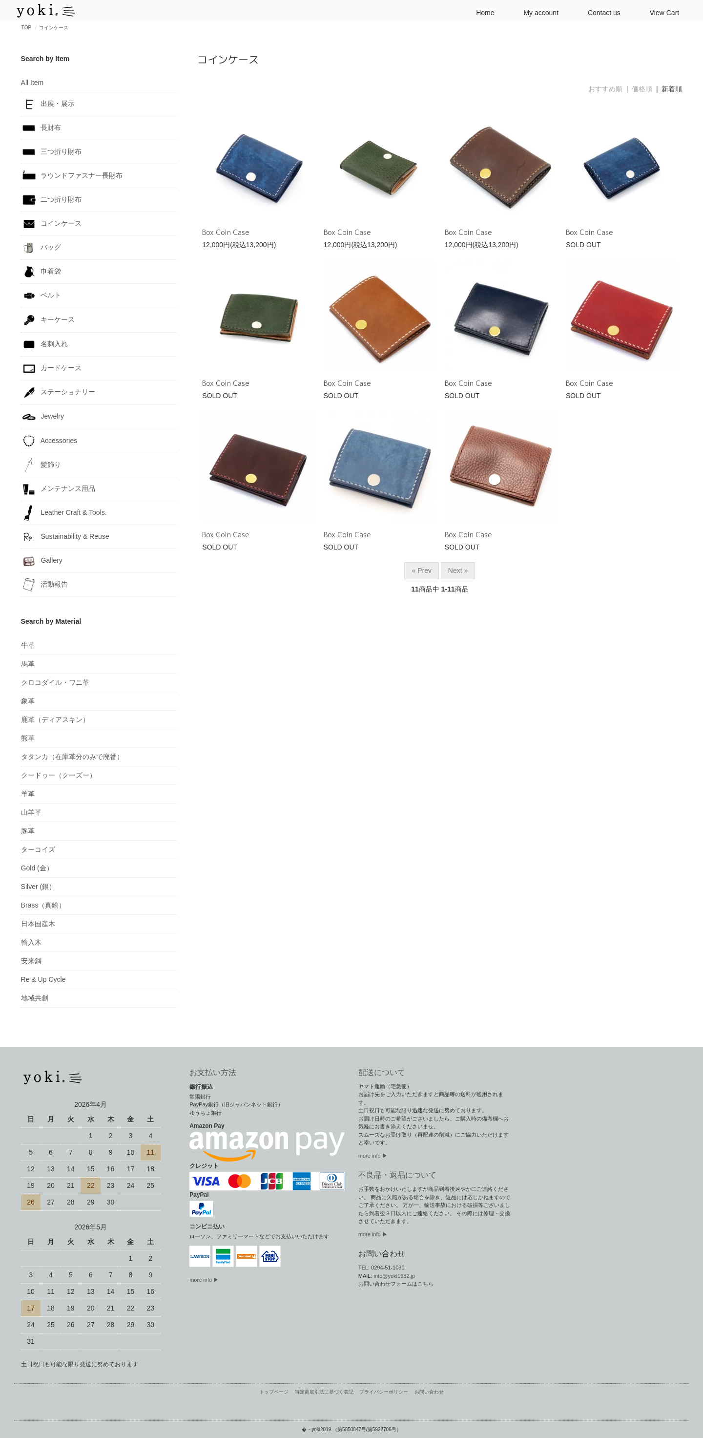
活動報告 (44, 584)
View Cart (660, 12)
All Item (32, 82)
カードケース (51, 368)
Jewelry (42, 417)
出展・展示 (48, 104)
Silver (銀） (38, 886)
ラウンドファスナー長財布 (72, 176)
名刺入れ (44, 344)
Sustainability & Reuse (65, 537)
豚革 (28, 831)
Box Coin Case (225, 232)
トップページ (274, 1392)
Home (481, 12)
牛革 (28, 645)
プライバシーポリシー (383, 1392)
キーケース (48, 320)
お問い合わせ (429, 1392)
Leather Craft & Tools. (64, 513)
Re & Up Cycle (43, 979)
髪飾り (41, 465)
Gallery (41, 561)
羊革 (28, 794)
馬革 (28, 664)
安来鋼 (31, 961)
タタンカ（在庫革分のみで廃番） (72, 757)
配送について (381, 1072)
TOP (26, 27)
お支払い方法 (212, 1072)
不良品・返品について (397, 1175)
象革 (28, 701)
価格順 (642, 89)
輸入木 (31, 942)
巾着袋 (41, 271)
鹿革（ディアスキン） (55, 719)
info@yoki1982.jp (394, 1276)
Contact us (600, 12)
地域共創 (34, 998)
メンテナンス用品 (58, 489)
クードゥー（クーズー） (58, 775)
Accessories (49, 441)
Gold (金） (37, 868)
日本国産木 (38, 924)
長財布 (41, 128)
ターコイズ (38, 849)
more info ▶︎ (373, 1156)
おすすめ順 (605, 89)
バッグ (41, 247)
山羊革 (31, 812)
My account (537, 12)
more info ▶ (204, 1280)
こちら (425, 1284)
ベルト (41, 296)
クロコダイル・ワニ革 (55, 682)
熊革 (28, 738)
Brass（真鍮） (43, 905)
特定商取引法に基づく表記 (324, 1392)
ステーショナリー (58, 392)
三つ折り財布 (51, 152)
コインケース (53, 27)
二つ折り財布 (51, 200)
